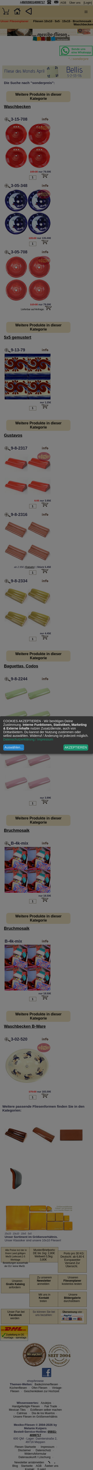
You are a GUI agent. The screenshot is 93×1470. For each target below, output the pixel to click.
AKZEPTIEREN (76, 747)
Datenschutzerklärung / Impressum (28, 739)
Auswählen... (14, 747)
